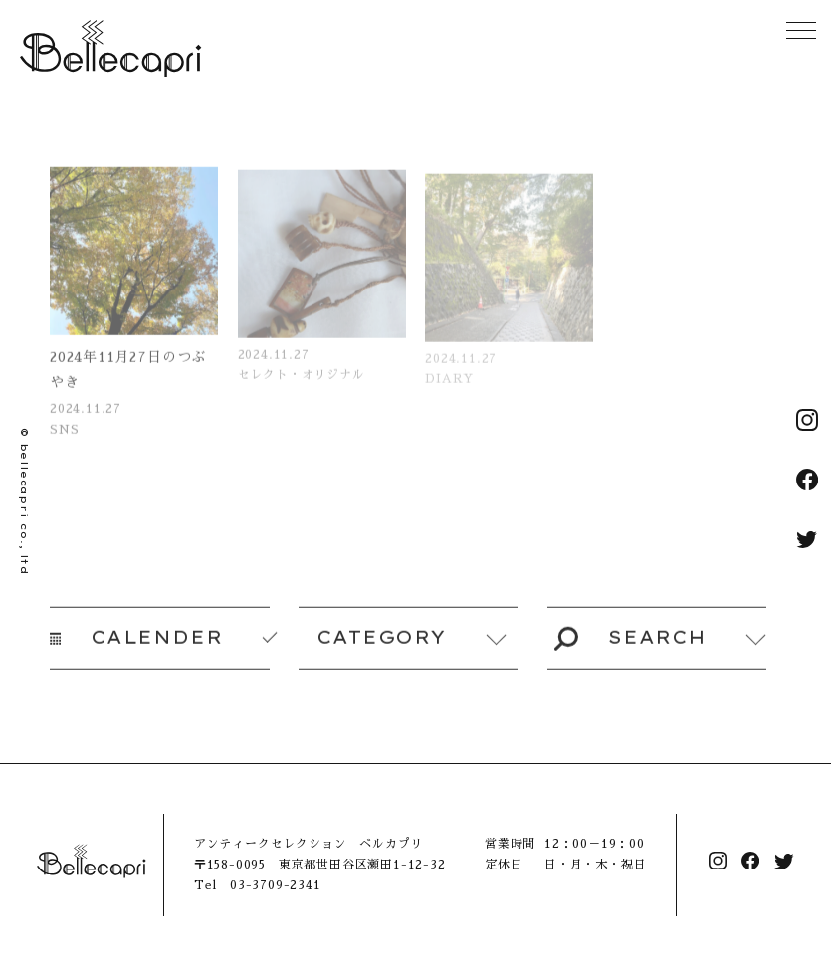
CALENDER (136, 645)
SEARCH (630, 645)
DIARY (450, 391)
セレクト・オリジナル (301, 387)
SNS (64, 440)
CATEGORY (380, 644)
